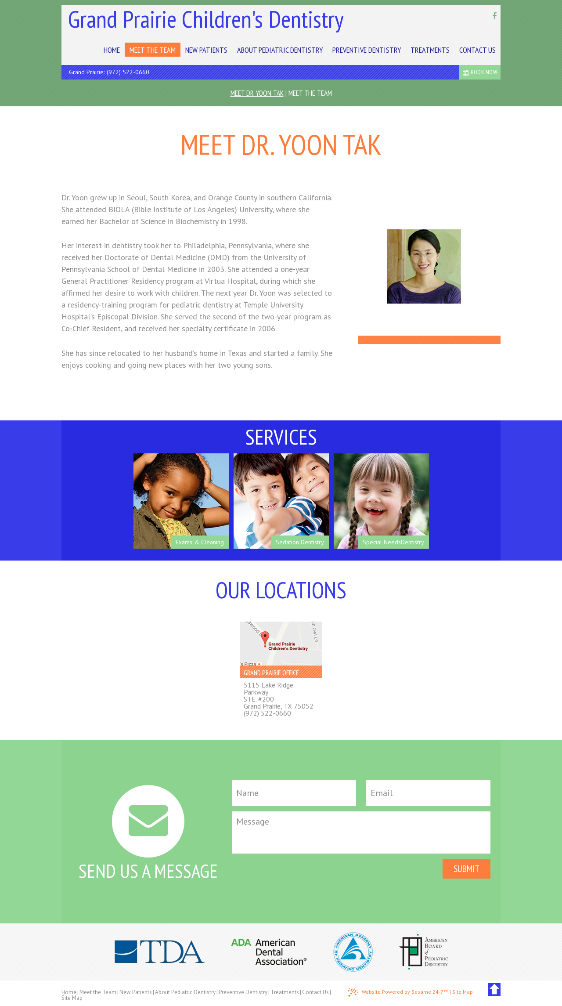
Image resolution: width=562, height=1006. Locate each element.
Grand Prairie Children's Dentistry (206, 19)
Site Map (72, 998)
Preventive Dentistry (243, 992)
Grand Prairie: (86, 72)
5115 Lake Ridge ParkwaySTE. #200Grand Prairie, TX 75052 (278, 695)
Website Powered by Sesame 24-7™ (398, 992)
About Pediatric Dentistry (185, 992)
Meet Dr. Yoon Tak (257, 93)
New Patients (135, 992)
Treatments (284, 992)
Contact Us (315, 992)
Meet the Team (310, 93)
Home (68, 992)
